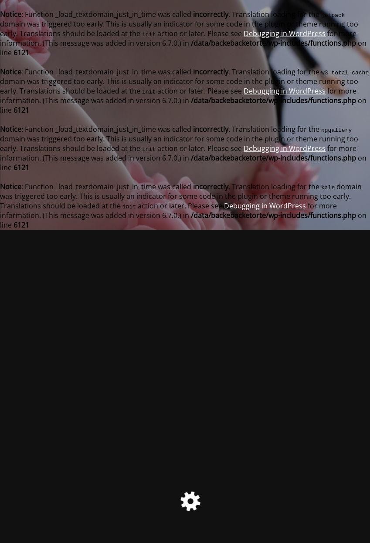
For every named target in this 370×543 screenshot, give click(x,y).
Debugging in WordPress (285, 33)
